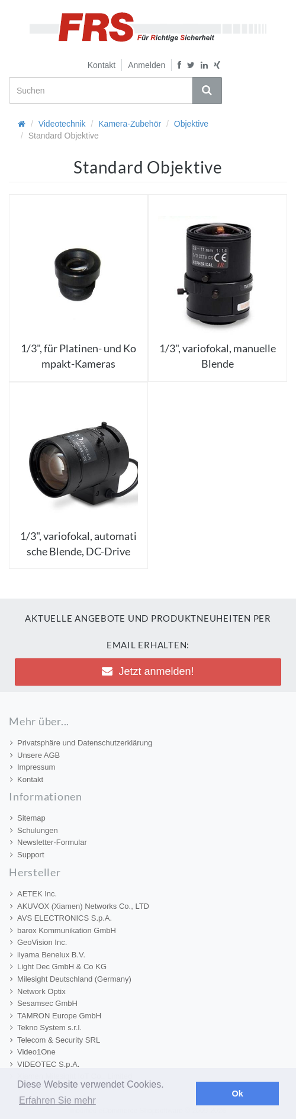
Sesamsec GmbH (44, 1003)
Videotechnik (62, 123)
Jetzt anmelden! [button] (148, 671)
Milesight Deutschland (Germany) (70, 979)
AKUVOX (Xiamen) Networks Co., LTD (79, 906)
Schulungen (34, 830)
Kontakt (101, 65)
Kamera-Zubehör (129, 123)
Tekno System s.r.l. (46, 1027)
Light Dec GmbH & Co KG (58, 966)
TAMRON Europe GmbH (55, 1015)
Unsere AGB (35, 755)
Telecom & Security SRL (55, 1040)
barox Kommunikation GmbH (63, 930)
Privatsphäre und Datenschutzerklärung (81, 742)
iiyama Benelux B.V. (47, 954)
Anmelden (146, 65)
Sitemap (28, 817)
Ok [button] (237, 1093)
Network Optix (38, 991)
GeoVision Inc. (38, 942)
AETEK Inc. (33, 893)
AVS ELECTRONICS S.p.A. (61, 918)
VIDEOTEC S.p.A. (44, 1064)
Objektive (191, 123)
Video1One (33, 1051)
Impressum (32, 767)
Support (27, 854)
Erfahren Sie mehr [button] (57, 1100)
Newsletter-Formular (48, 842)
